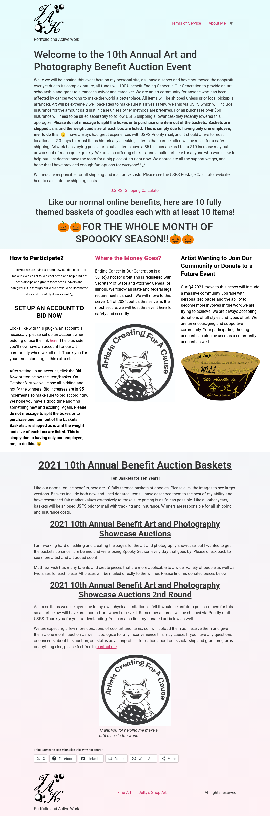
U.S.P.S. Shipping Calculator (135, 190)
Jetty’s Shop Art (153, 792)
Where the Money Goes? (128, 258)
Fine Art (124, 792)
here (53, 340)
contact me (107, 646)
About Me (217, 23)
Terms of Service (186, 23)
